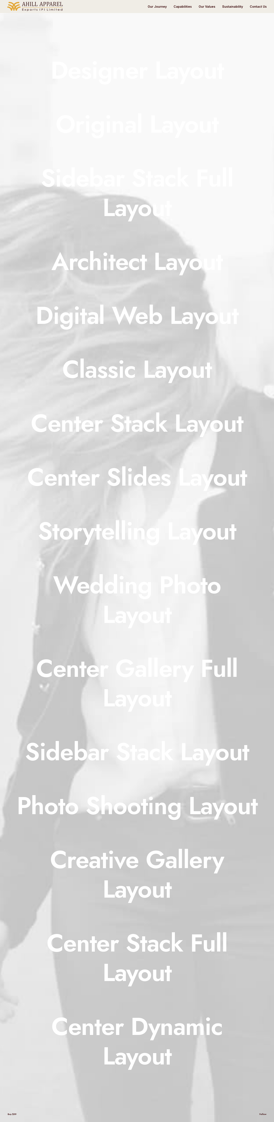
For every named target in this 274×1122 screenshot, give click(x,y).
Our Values (207, 6)
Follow (262, 1114)
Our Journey (157, 6)
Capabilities (183, 6)
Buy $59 (12, 1114)
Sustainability (232, 6)
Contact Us (258, 6)
